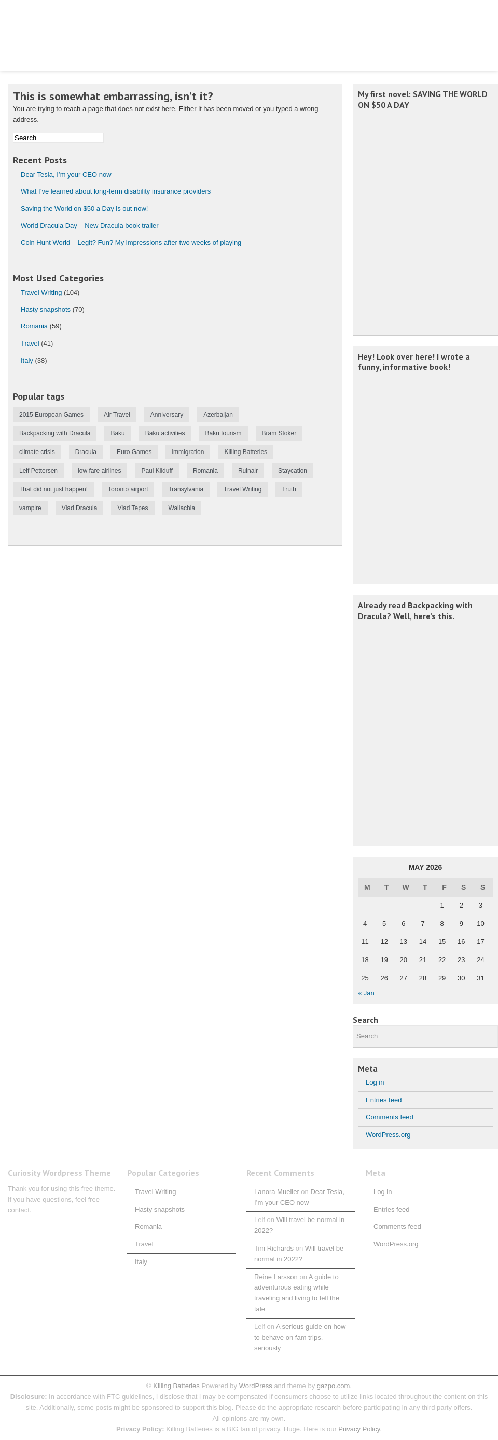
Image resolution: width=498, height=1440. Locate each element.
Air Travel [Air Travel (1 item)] (117, 414)
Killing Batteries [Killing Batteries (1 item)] (245, 452)
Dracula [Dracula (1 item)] (85, 452)
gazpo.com (333, 1386)
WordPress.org (388, 1135)
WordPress (255, 1386)
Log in (375, 1082)
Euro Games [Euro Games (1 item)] (134, 452)
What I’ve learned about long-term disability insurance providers (116, 191)
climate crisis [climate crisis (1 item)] (37, 452)
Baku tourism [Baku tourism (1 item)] (223, 433)
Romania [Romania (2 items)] (205, 470)
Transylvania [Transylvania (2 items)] (185, 489)
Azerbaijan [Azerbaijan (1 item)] (218, 414)
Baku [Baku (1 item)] (117, 433)
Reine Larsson (276, 1277)
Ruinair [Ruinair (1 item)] (248, 470)
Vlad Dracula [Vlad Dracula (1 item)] (80, 508)
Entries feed (384, 1100)
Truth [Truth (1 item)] (289, 489)
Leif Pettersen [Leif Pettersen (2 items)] (38, 470)
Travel (30, 343)
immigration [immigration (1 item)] (188, 452)
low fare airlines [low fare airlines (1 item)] (99, 470)
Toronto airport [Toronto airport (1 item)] (128, 489)
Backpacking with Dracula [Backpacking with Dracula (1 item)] (54, 433)
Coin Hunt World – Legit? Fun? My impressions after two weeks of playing (131, 242)
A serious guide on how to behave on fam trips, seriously (299, 1337)
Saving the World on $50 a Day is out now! (84, 208)
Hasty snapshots (46, 309)
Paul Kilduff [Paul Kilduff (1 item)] (157, 470)
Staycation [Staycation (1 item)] (292, 470)
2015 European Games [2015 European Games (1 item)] (51, 414)
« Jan (366, 993)
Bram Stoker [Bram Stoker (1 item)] (279, 433)
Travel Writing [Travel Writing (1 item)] (242, 489)
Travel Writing (41, 292)
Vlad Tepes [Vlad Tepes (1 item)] (132, 508)
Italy (27, 360)
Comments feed (389, 1117)
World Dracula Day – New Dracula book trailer (90, 225)
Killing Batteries (175, 1386)
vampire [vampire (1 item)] (30, 508)
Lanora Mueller (276, 1192)
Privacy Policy (359, 1429)
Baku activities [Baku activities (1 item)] (165, 433)
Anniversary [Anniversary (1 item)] (166, 414)
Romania (34, 326)
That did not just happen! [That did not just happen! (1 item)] (53, 489)
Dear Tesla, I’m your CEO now (66, 175)
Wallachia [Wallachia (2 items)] (182, 508)
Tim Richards (274, 1248)
